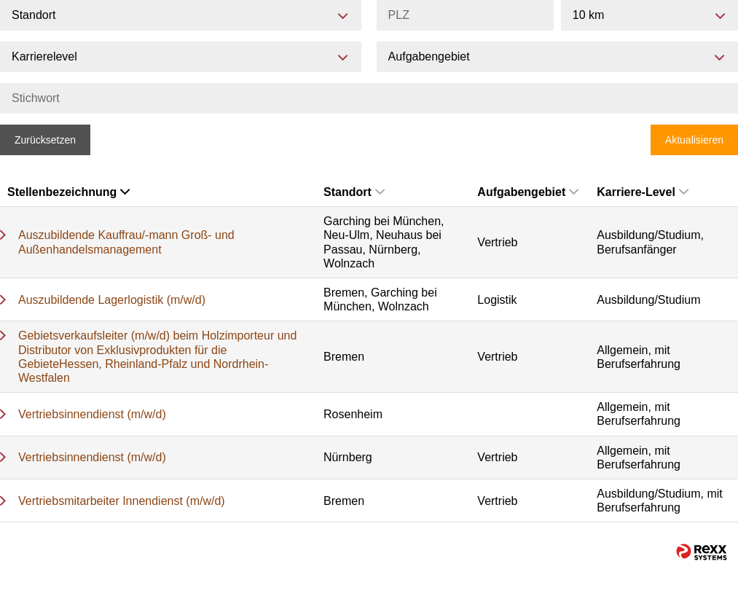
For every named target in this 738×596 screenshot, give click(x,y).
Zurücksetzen (45, 140)
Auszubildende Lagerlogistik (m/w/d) (111, 300)
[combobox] (649, 15)
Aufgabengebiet (527, 192)
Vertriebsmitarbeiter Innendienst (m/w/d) (121, 501)
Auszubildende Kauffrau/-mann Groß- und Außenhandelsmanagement (126, 242)
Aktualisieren (694, 140)
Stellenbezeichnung (68, 192)
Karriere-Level (642, 192)
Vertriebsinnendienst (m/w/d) (92, 414)
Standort (354, 192)
